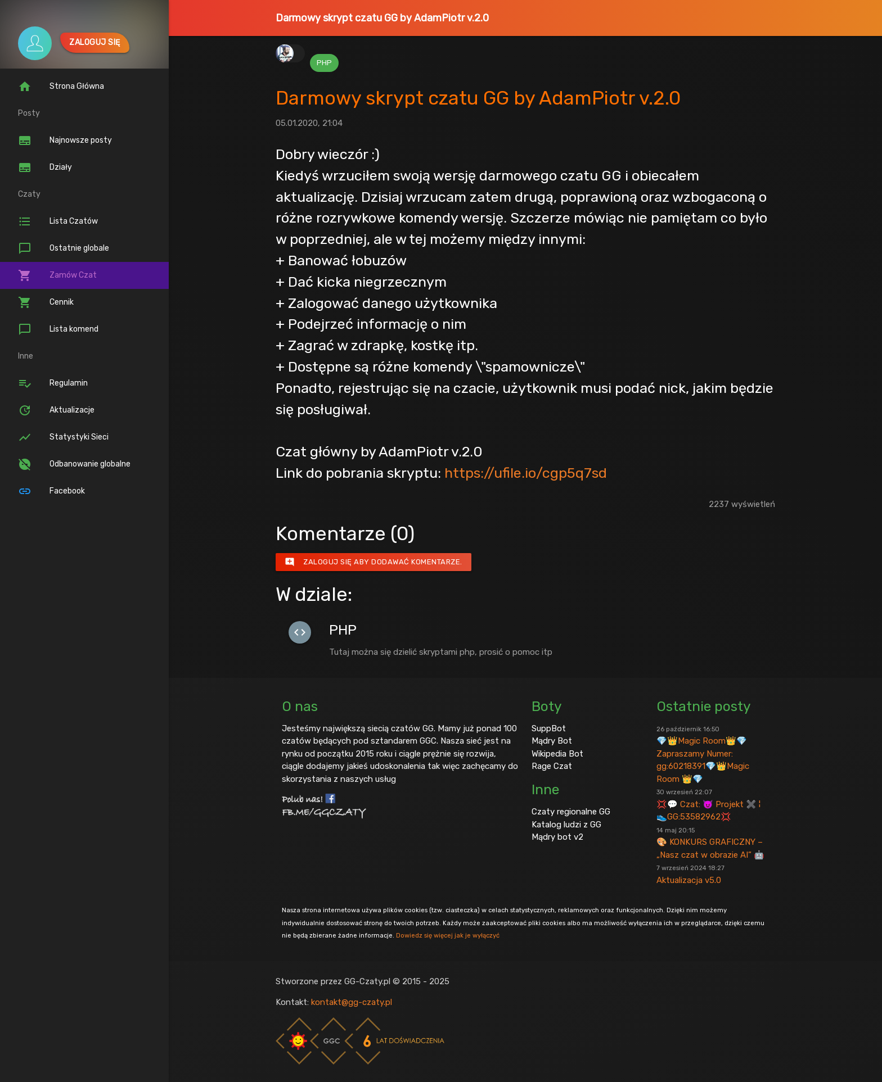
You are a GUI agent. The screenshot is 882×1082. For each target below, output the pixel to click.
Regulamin (53, 383)
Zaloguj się (94, 42)
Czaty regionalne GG (571, 812)
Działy (45, 167)
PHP (324, 62)
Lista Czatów (58, 221)
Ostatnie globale (63, 248)
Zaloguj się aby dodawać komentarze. (373, 562)
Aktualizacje (56, 410)
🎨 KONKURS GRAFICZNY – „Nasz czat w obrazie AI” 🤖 (710, 843)
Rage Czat (552, 766)
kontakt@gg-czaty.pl (351, 1002)
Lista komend (58, 329)
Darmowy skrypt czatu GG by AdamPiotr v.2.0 (382, 18)
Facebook (51, 491)
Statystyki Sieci (63, 437)
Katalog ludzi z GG (566, 825)
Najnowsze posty (65, 140)
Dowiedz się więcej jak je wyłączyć (448, 935)
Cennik (46, 302)
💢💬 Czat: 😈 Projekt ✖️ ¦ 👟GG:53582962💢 (708, 805)
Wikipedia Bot (557, 754)
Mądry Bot (552, 741)
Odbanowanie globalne (74, 464)
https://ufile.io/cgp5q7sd (525, 472)
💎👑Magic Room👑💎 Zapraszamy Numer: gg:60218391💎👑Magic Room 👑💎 (702, 754)
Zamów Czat (57, 275)
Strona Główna (61, 86)
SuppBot (549, 728)
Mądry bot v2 (557, 837)
